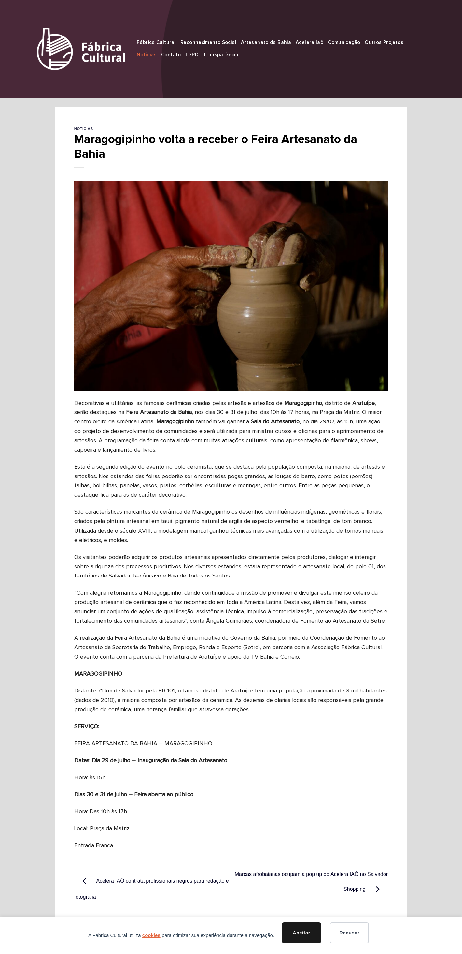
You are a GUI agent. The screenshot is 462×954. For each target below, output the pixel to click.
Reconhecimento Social (208, 42)
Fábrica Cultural (156, 42)
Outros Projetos (384, 42)
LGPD (192, 54)
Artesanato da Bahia (266, 42)
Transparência (220, 54)
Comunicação (344, 42)
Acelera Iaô (309, 42)
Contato (171, 54)
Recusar (349, 932)
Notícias (147, 54)
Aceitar (301, 932)
